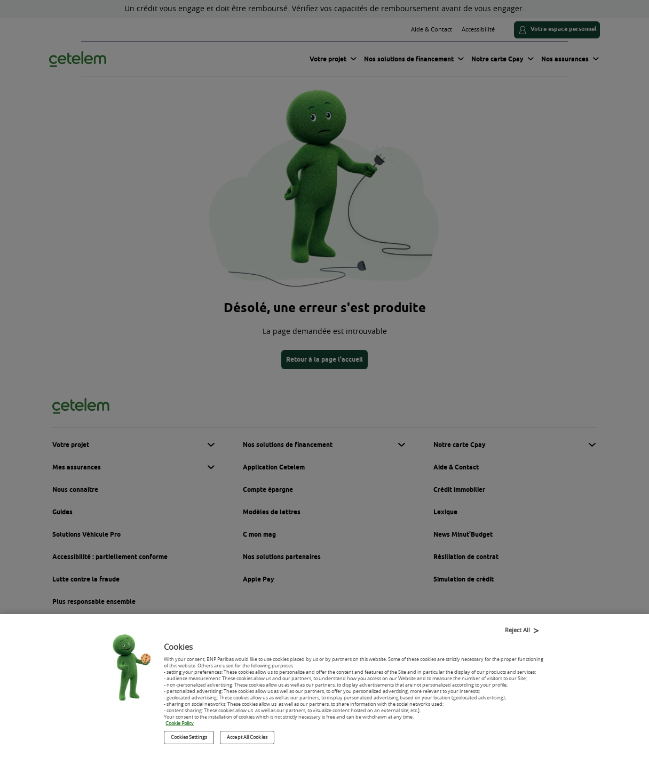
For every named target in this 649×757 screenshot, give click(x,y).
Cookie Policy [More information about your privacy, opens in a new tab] (179, 726)
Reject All (517, 632)
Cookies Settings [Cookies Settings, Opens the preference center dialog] (189, 739)
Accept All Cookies (247, 739)
